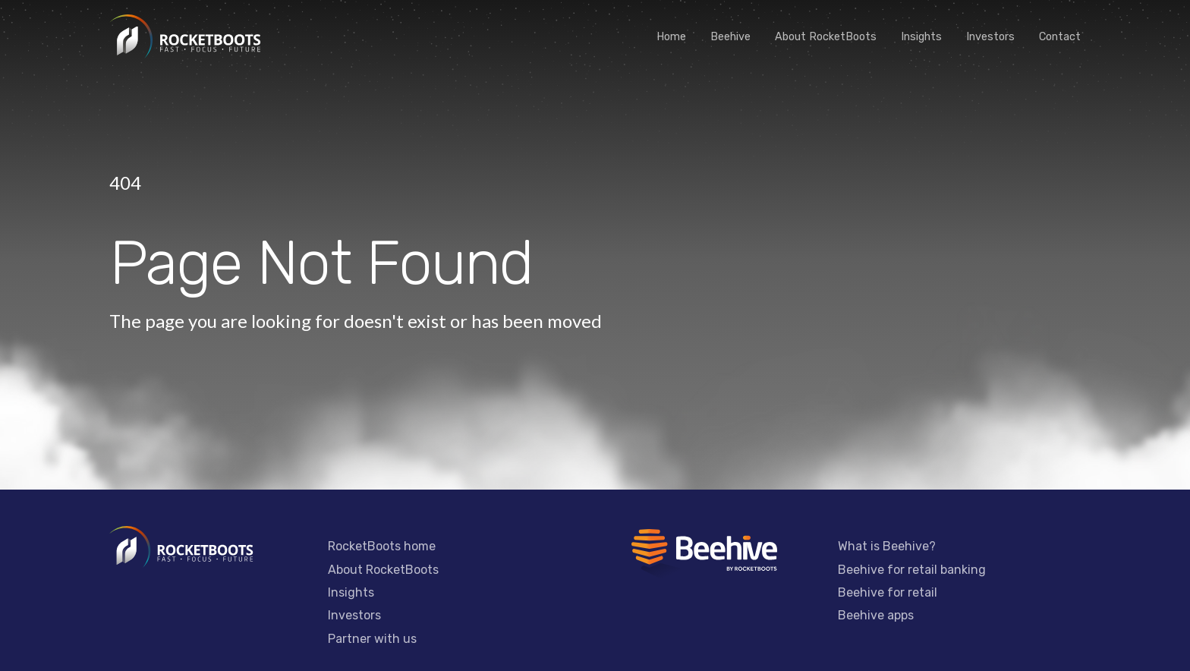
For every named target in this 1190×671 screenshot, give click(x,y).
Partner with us (372, 639)
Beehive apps (876, 615)
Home (671, 36)
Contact (1060, 36)
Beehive (730, 36)
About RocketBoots (826, 36)
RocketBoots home (382, 546)
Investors (990, 36)
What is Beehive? (887, 546)
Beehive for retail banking (912, 569)
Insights (921, 36)
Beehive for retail (887, 592)
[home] (186, 36)
